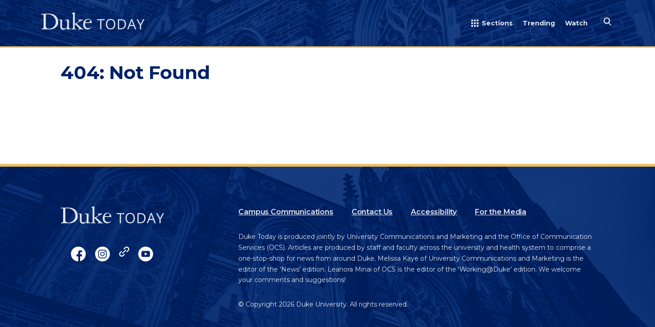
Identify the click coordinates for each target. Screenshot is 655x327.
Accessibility (434, 212)
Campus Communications (285, 212)
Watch (576, 23)
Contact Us (372, 212)
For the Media (500, 212)
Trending (539, 23)
